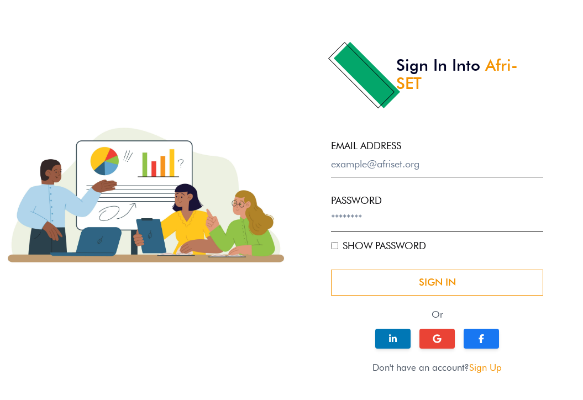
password (356, 200)
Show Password (384, 245)
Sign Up (485, 367)
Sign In (437, 282)
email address (366, 145)
